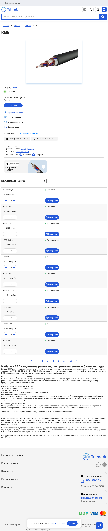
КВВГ (16, 87)
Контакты (6, 487)
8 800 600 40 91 (22, 152)
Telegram (39, 155)
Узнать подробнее (57, 523)
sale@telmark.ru (27, 149)
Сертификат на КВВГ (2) (44, 139)
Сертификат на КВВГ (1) (17, 139)
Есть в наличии (53, 190)
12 (70, 360)
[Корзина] (97, 9)
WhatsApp (27, 155)
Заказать (13, 105)
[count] (9, 200)
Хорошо (72, 523)
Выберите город (12, 3)
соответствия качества (28, 133)
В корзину (52, 200)
